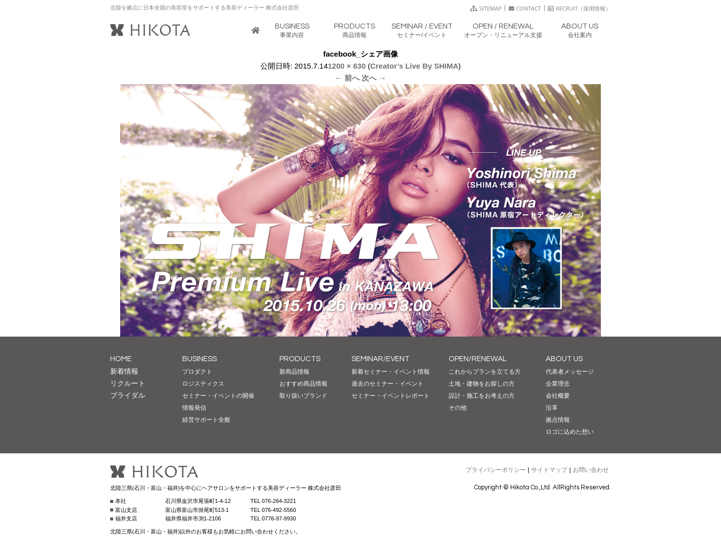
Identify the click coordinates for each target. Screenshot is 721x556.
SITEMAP (486, 8)
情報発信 (194, 407)
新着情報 (124, 371)
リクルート (127, 383)
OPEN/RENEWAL (478, 359)
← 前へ (347, 78)
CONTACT (525, 8)
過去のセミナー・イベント (387, 383)
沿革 (552, 407)
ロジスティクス (203, 383)
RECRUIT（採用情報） (579, 8)
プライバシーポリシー (496, 469)
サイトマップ (549, 469)
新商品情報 (294, 371)
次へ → (374, 78)
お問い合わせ (591, 469)
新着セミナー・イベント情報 (390, 371)
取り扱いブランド (303, 395)
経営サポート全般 (206, 419)
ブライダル (127, 395)
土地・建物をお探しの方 (482, 383)
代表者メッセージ (570, 371)
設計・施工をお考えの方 (482, 395)
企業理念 (558, 383)
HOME (121, 359)
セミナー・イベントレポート (390, 395)
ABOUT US (564, 359)
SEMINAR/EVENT (380, 359)
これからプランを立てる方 (485, 371)
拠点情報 (558, 419)
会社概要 (558, 395)
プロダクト (197, 371)
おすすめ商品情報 (303, 383)
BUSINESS (199, 359)
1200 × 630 (347, 66)
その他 (458, 407)
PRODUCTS (299, 359)
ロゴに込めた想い (570, 431)
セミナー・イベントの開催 (218, 395)
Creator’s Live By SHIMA (414, 66)
